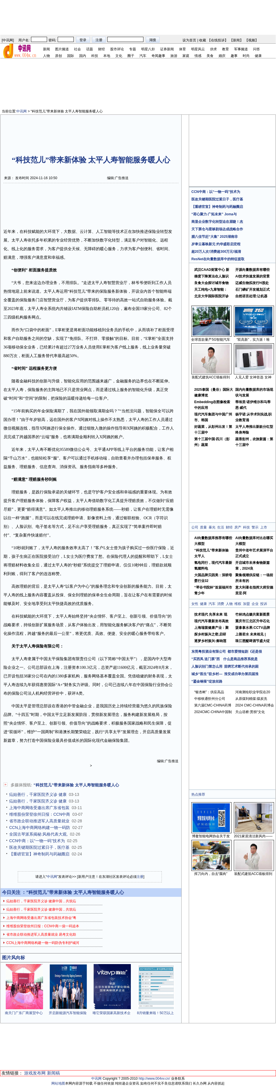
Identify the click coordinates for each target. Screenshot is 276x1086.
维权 (237, 604)
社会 (77, 49)
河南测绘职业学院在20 (252, 692)
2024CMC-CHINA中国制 (213, 712)
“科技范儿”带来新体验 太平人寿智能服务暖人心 (76, 785)
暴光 (212, 527)
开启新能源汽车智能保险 (68, 1013)
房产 (237, 527)
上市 (263, 527)
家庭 (185, 56)
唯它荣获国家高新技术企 (112, 1013)
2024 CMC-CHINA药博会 (254, 705)
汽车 (142, 56)
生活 (220, 527)
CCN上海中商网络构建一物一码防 (39, 827)
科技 (94, 56)
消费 (220, 604)
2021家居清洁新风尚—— (253, 836)
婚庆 (222, 56)
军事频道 (241, 49)
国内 (82, 56)
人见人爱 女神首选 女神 (253, 377)
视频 (251, 40)
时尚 (246, 56)
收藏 (202, 40)
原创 (58, 56)
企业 (255, 604)
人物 (46, 56)
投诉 (263, 604)
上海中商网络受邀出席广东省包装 (39, 807)
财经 (101, 49)
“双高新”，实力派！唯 (253, 340)
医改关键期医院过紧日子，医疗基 (39, 847)
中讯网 (8, 40)
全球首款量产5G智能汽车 (210, 340)
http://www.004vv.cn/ (154, 1079)
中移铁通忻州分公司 (209, 699)
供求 (213, 49)
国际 (70, 56)
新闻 (236, 40)
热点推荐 (198, 794)
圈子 (130, 56)
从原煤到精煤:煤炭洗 (251, 699)
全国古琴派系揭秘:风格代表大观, (38, 834)
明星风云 (198, 49)
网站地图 (58, 1083)
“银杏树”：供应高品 (209, 692)
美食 (210, 56)
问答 (256, 49)
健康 (258, 56)
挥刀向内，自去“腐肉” (211, 874)
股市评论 (117, 49)
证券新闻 (167, 49)
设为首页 (189, 40)
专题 (132, 49)
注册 (140, 877)
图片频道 (62, 49)
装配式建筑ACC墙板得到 (211, 377)
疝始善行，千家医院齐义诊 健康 (38, 794)
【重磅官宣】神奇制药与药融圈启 (39, 854)
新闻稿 (53, 1072)
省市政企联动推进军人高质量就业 (39, 821)
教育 (225, 49)
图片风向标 (13, 957)
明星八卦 (148, 49)
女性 (194, 604)
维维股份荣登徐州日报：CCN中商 (39, 814)
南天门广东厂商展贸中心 (24, 1013)
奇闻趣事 (158, 56)
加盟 (246, 604)
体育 (182, 49)
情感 (198, 56)
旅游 (173, 56)
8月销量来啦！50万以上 (155, 1013)
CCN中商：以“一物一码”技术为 (37, 840)
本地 (106, 56)
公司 (194, 527)
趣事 (234, 56)
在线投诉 (218, 40)
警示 (255, 527)
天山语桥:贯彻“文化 (250, 712)
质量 (203, 527)
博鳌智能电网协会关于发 (211, 836)
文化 (118, 56)
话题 (89, 49)
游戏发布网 (35, 1072)
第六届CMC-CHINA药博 (212, 705)
